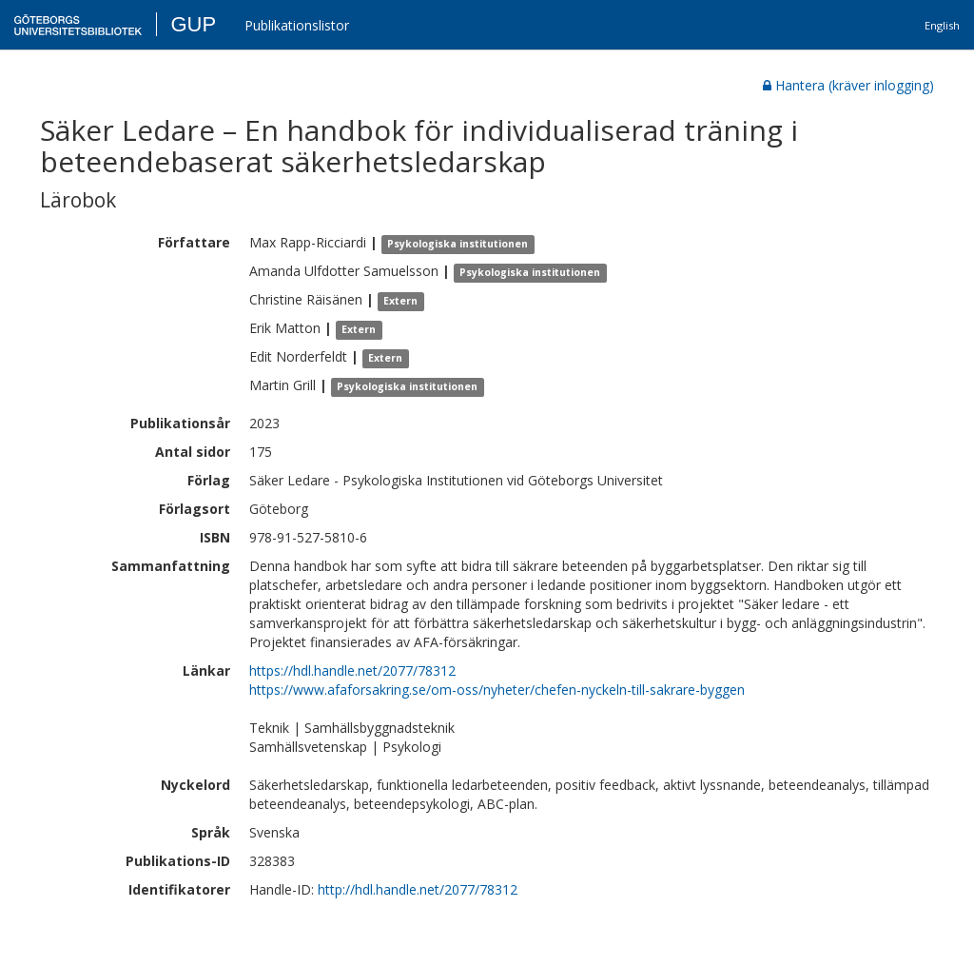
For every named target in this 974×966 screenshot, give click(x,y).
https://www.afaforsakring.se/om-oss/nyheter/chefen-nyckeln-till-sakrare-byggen (497, 689)
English (942, 25)
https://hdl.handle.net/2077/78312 (352, 670)
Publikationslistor (296, 25)
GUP (193, 24)
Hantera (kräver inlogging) (848, 85)
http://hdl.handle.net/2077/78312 (417, 889)
